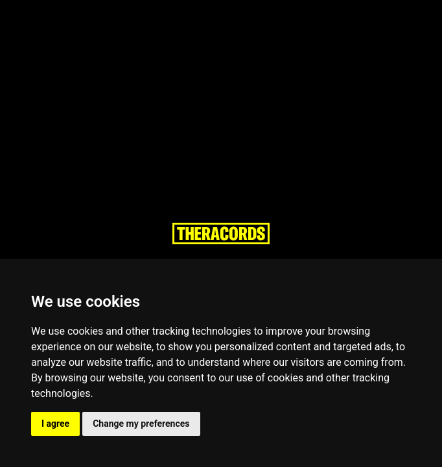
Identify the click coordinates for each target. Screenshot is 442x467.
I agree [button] (55, 423)
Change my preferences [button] (141, 423)
